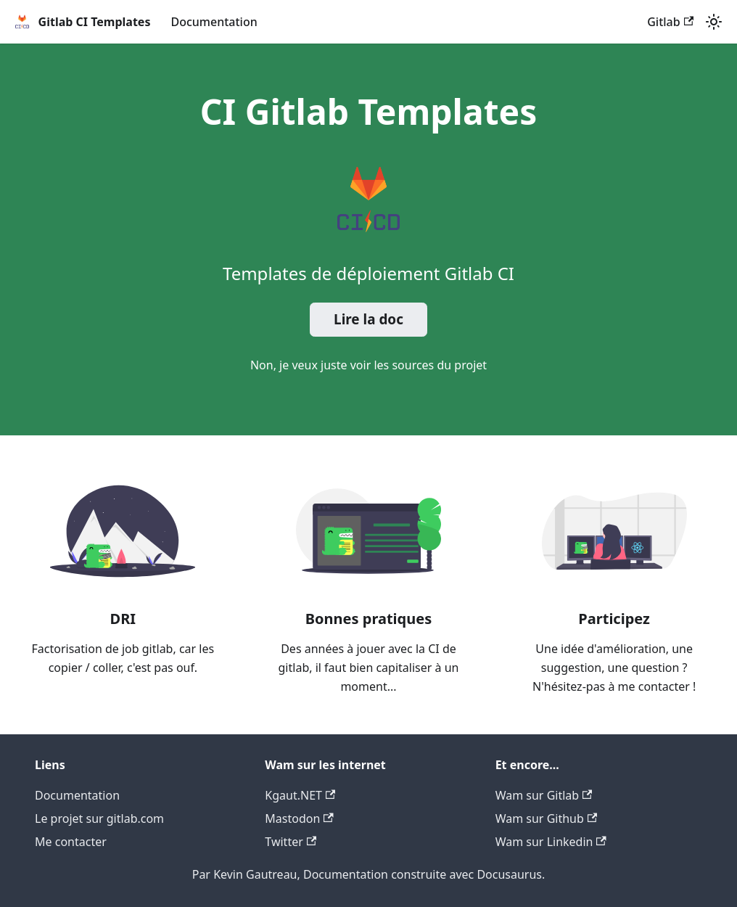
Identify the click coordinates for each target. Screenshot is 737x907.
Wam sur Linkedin (550, 842)
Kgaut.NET (300, 795)
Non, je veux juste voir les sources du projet (368, 365)
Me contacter (71, 842)
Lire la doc (368, 319)
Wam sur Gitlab (544, 795)
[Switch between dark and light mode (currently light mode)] (713, 21)
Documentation (213, 22)
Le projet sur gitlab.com (99, 818)
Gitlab (670, 22)
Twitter (290, 842)
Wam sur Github (546, 818)
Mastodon (299, 818)
